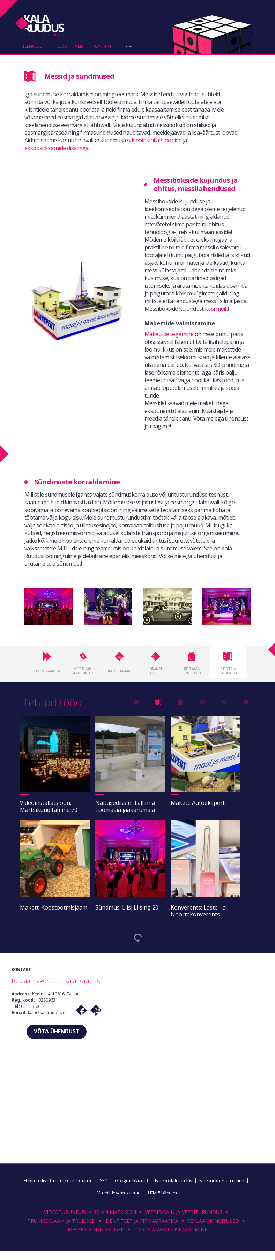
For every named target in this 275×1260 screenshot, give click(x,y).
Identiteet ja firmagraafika (141, 1223)
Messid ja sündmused (96, 1232)
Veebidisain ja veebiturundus (183, 1214)
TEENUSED (32, 46)
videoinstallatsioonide (155, 140)
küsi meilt (216, 308)
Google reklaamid (131, 1183)
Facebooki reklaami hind (222, 1183)
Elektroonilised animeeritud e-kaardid (57, 1183)
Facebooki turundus (174, 1183)
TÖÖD (61, 46)
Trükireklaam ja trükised (62, 1223)
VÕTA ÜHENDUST (57, 1032)
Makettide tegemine (168, 334)
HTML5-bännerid (163, 1195)
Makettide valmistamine (118, 1195)
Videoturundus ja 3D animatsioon (90, 1214)
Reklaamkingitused (213, 1223)
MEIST (80, 46)
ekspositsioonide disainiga (56, 148)
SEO (103, 1183)
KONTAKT (102, 46)
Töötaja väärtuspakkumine (170, 1232)
